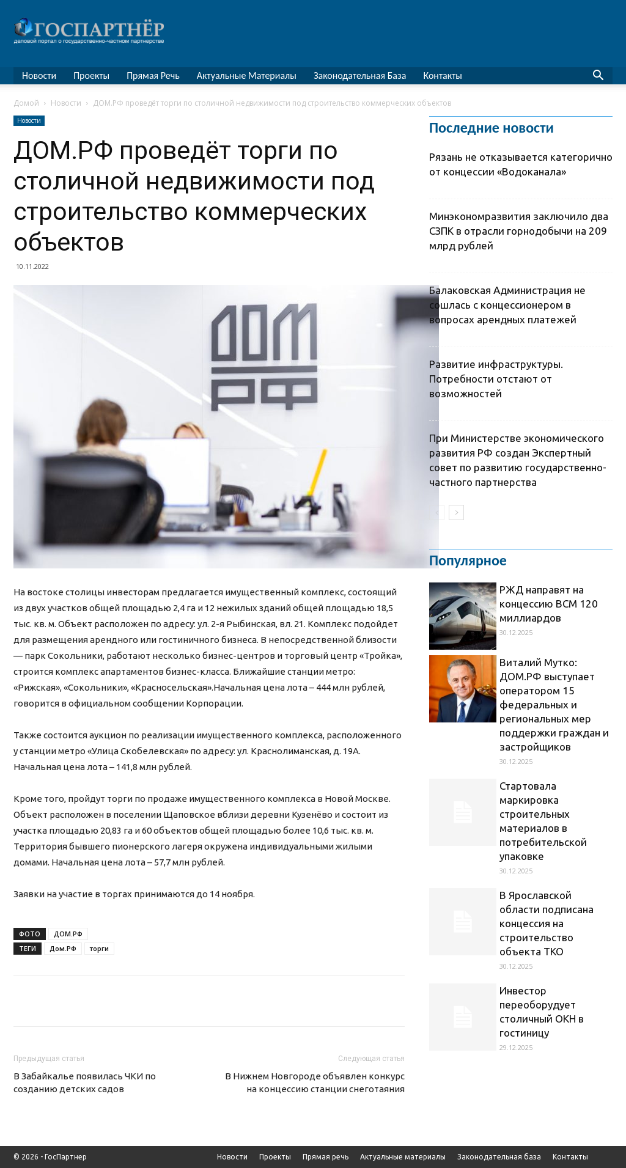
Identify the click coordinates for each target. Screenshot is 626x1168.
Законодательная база (360, 75)
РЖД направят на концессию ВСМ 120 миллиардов (548, 603)
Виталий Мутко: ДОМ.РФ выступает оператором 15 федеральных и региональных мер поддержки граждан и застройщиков (554, 704)
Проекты (91, 75)
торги (99, 948)
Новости (39, 75)
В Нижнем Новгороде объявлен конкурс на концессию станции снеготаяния (315, 1082)
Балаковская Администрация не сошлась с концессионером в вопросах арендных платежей (507, 304)
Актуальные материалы (246, 75)
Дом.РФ (63, 948)
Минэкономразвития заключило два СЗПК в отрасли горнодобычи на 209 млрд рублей (518, 230)
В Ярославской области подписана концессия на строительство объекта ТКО (546, 923)
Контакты (442, 75)
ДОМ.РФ (68, 933)
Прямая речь (153, 75)
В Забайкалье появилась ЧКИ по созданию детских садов (84, 1082)
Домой (26, 103)
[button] (598, 77)
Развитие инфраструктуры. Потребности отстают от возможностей (496, 378)
